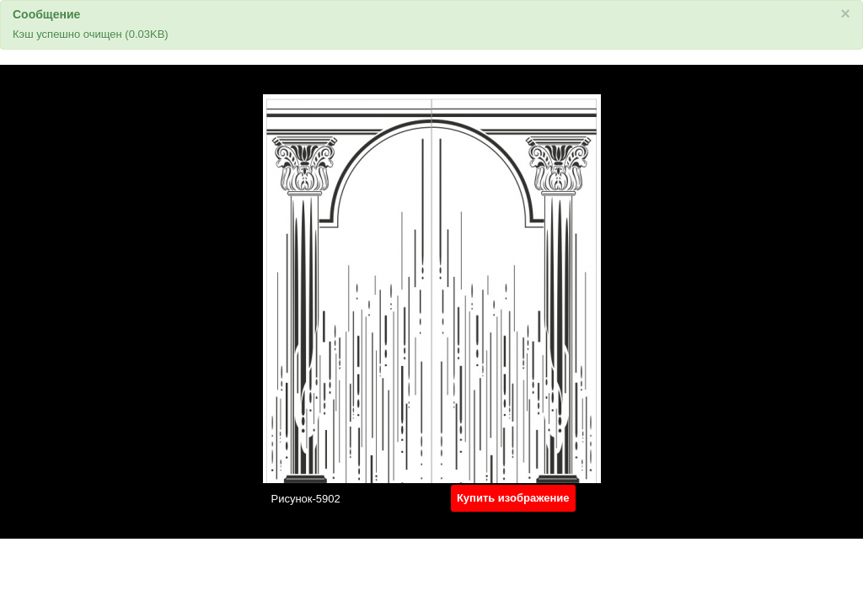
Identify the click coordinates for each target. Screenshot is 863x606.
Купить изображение (513, 498)
